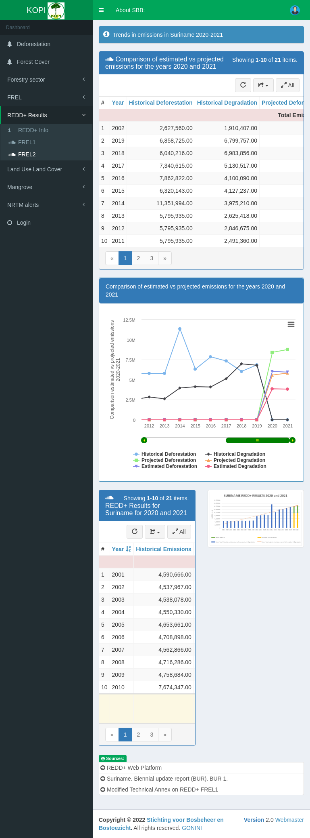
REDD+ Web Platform (131, 767)
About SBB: (130, 10)
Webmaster (289, 820)
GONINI (192, 828)
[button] (101, 10)
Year (118, 102)
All (287, 85)
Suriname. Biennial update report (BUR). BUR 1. (164, 778)
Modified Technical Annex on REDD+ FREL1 (159, 789)
